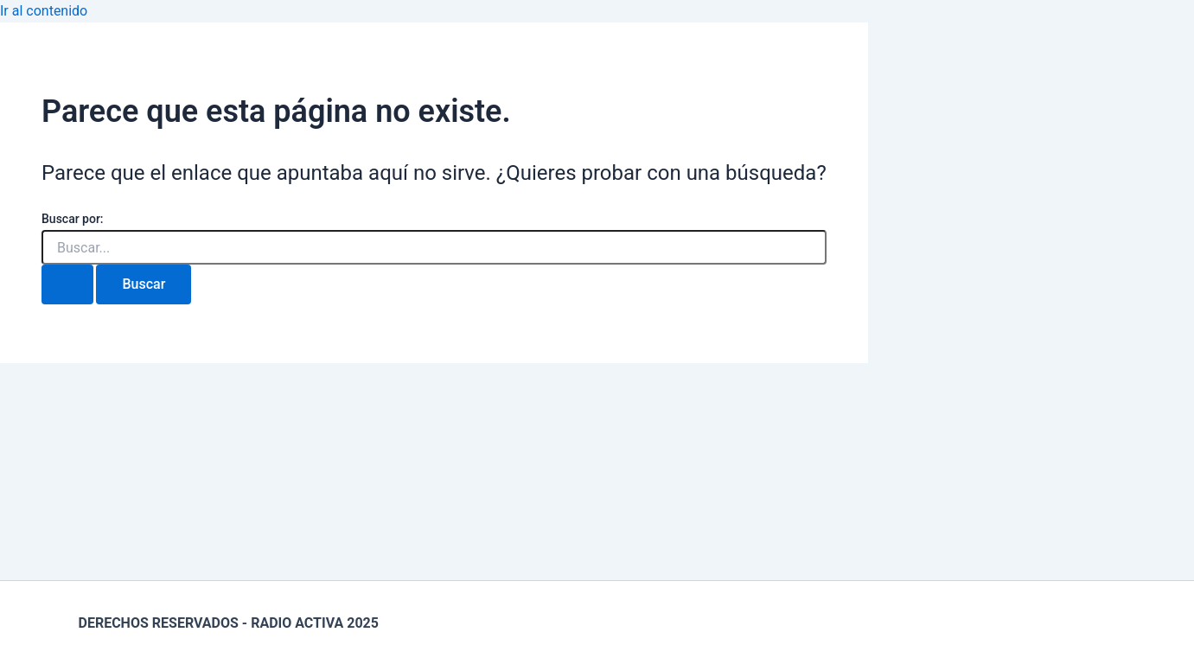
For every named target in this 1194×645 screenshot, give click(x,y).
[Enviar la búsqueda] (67, 284)
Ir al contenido (43, 11)
